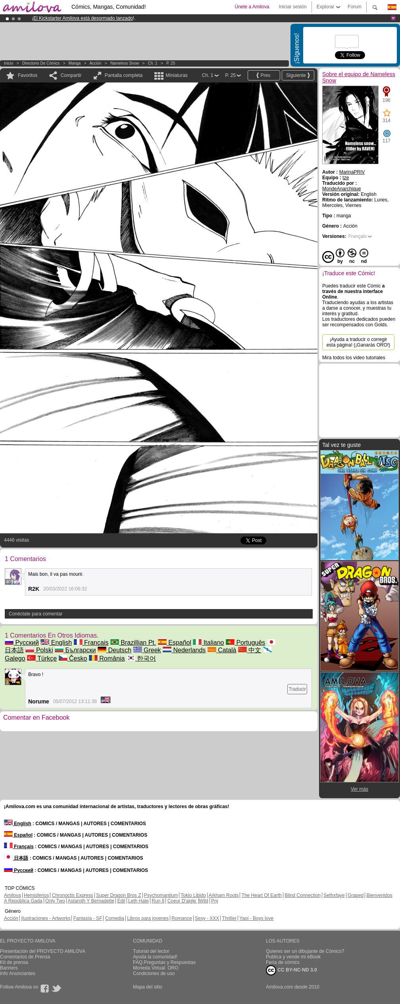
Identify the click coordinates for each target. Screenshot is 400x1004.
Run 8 (158, 901)
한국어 (141, 658)
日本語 (16, 858)
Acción (95, 63)
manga (75, 63)
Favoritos (27, 75)
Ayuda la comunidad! (155, 957)
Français (91, 642)
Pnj (214, 901)
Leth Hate (138, 901)
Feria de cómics (283, 962)
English (56, 642)
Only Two (55, 901)
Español (174, 642)
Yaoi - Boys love (256, 918)
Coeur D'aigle (182, 901)
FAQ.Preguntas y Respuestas (164, 962)
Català (222, 650)
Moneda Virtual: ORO (156, 968)
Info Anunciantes (17, 973)
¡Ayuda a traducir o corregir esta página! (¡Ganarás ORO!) (358, 342)
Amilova (12, 895)
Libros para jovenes (148, 918)
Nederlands (184, 650)
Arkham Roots (223, 895)
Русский (22, 642)
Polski (39, 650)
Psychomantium (161, 895)
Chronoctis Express (72, 895)
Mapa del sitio (147, 987)
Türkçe (42, 658)
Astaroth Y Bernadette (91, 901)
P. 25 (170, 63)
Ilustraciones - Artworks (45, 918)
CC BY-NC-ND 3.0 (291, 970)
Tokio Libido (193, 895)
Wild (203, 901)
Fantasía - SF (87, 918)
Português (245, 642)
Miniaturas (176, 75)
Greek (147, 650)
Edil (121, 901)
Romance (181, 918)
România (107, 658)
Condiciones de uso (154, 973)
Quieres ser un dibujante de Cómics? (305, 951)
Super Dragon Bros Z (118, 895)
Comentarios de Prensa (25, 957)
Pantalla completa (123, 75)
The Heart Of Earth (262, 895)
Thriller (229, 918)
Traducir (297, 689)
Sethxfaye (333, 895)
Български (75, 650)
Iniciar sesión (293, 7)
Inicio (8, 63)
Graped (355, 895)
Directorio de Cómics (41, 63)
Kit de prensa (14, 962)
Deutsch (114, 650)
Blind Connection (303, 895)
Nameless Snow (124, 63)
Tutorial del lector (151, 951)
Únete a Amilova (252, 7)
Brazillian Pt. (133, 642)
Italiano (208, 642)
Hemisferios (36, 895)
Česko (73, 658)
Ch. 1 (153, 63)
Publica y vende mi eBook (293, 957)
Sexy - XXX (207, 918)
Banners (9, 968)
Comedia (114, 918)
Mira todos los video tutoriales (353, 357)
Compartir (71, 75)
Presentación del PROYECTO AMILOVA (42, 951)
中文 (249, 650)
